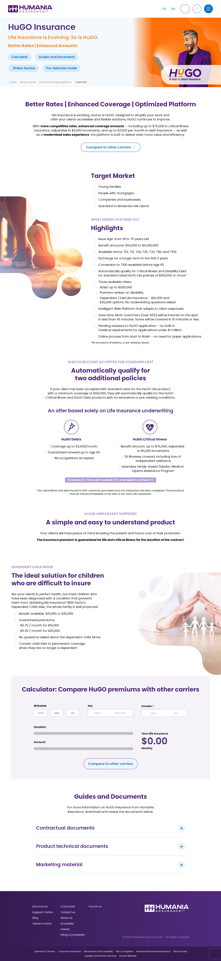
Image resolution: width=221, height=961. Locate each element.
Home (13, 82)
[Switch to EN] (173, 8)
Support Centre (42, 912)
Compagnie (67, 907)
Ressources (40, 907)
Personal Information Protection (153, 951)
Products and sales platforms (55, 82)
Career (65, 929)
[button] (197, 8)
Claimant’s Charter (44, 951)
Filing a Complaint (72, 935)
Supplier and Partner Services (100, 956)
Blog (35, 918)
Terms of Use (180, 951)
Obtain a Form (42, 923)
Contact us (67, 912)
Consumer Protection (69, 951)
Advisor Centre (28, 82)
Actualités (67, 923)
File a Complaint (124, 951)
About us (66, 918)
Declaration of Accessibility (98, 951)
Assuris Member (128, 956)
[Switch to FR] (164, 8)
